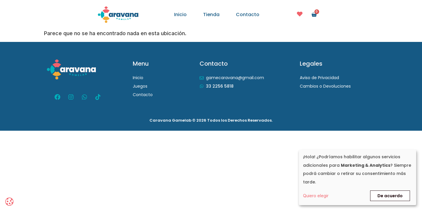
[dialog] (357, 177)
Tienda (211, 14)
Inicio (180, 14)
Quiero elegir (316, 195)
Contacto (247, 14)
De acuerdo (390, 196)
